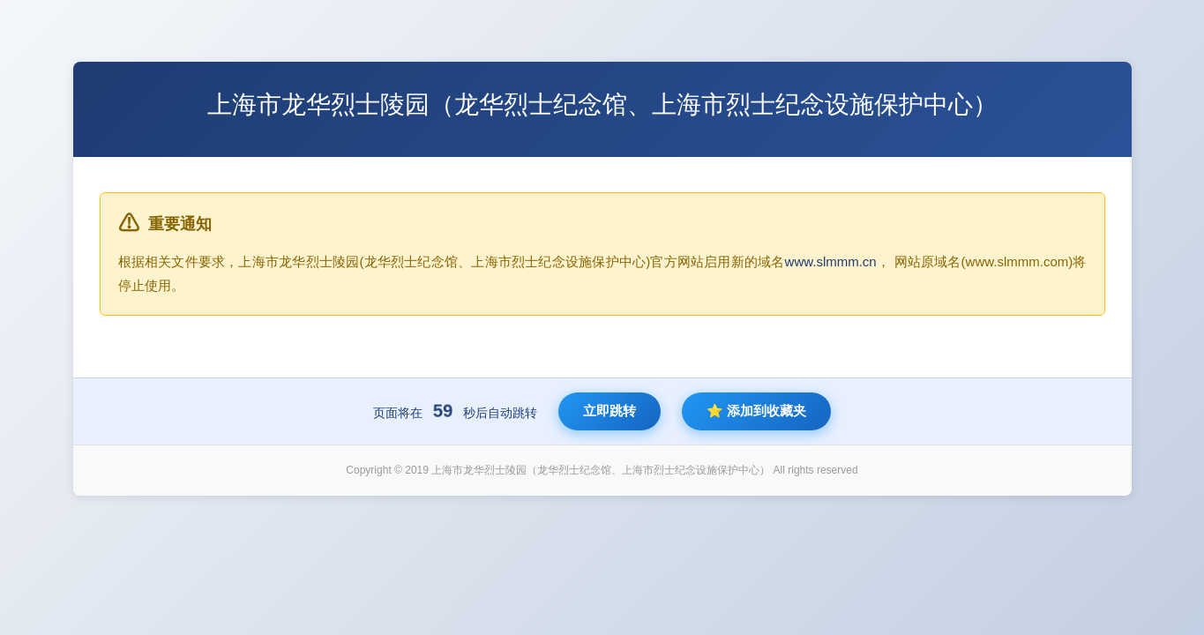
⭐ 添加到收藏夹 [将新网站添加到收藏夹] (756, 410)
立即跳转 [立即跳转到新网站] (609, 410)
